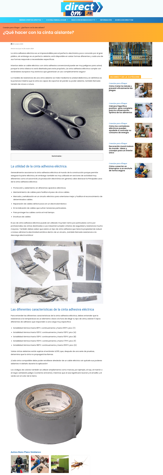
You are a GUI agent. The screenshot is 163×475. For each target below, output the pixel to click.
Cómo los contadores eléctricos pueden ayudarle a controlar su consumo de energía (120, 129)
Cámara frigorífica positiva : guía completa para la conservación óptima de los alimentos (120, 109)
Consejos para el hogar (11, 27)
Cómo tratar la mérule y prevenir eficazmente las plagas (121, 88)
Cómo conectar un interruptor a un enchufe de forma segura (120, 168)
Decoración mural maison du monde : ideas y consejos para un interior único (121, 149)
